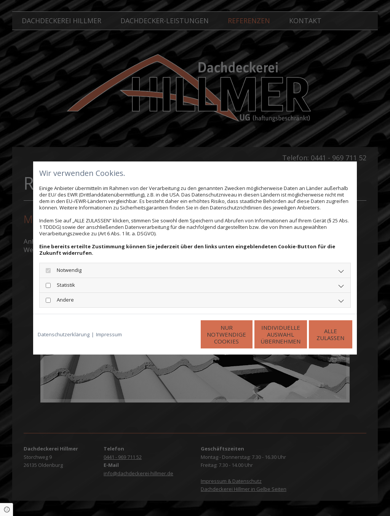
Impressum (109, 334)
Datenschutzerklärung (64, 334)
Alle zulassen (317, 334)
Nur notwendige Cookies (172, 334)
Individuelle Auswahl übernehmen (245, 334)
